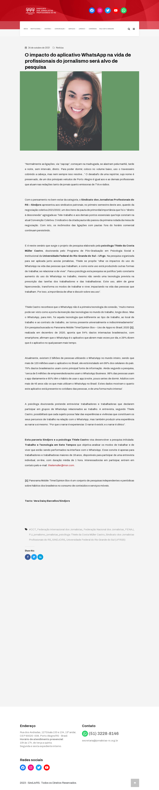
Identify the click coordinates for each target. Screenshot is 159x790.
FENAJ (129, 529)
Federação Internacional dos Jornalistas (59, 529)
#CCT (32, 529)
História (48, 28)
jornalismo (39, 534)
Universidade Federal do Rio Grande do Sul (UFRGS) (95, 539)
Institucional (36, 28)
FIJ (31, 534)
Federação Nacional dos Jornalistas (104, 529)
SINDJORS (58, 539)
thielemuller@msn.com (61, 465)
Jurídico (82, 28)
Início (26, 28)
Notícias (60, 47)
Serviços (72, 28)
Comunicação (60, 28)
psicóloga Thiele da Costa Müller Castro (82, 534)
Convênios (93, 28)
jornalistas (52, 534)
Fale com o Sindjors (106, 28)
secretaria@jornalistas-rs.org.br (100, 740)
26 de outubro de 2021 (39, 47)
